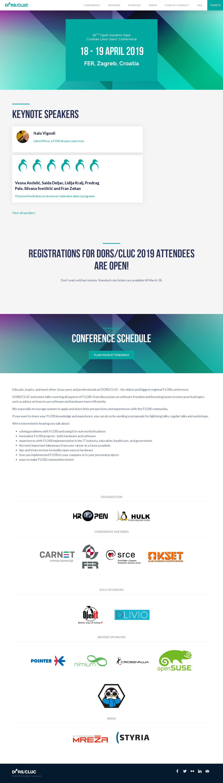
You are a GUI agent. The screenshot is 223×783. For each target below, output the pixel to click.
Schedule (134, 5)
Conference (92, 5)
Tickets (215, 5)
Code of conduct (177, 5)
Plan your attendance (111, 354)
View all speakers (23, 213)
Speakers (114, 5)
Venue (153, 5)
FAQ (199, 5)
